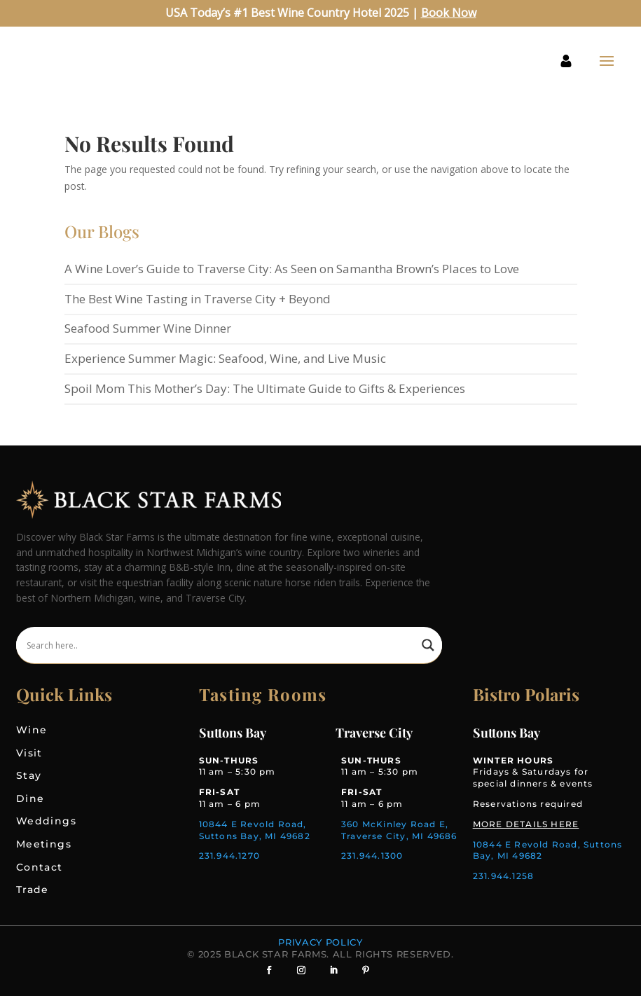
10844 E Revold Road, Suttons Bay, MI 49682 (254, 830)
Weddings (46, 821)
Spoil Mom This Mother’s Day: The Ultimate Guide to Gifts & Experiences (264, 388)
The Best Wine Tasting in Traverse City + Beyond (197, 299)
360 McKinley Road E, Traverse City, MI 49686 (399, 830)
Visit (29, 753)
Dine (30, 798)
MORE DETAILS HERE (526, 824)
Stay (29, 775)
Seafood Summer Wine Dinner (147, 328)
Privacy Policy (320, 942)
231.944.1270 (229, 855)
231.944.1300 (372, 855)
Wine (32, 730)
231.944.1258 (503, 876)
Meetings (43, 844)
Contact (39, 867)
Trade (32, 889)
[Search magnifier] (428, 645)
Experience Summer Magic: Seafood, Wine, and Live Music (225, 358)
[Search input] (221, 645)
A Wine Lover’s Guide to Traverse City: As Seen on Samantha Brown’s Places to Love (291, 269)
